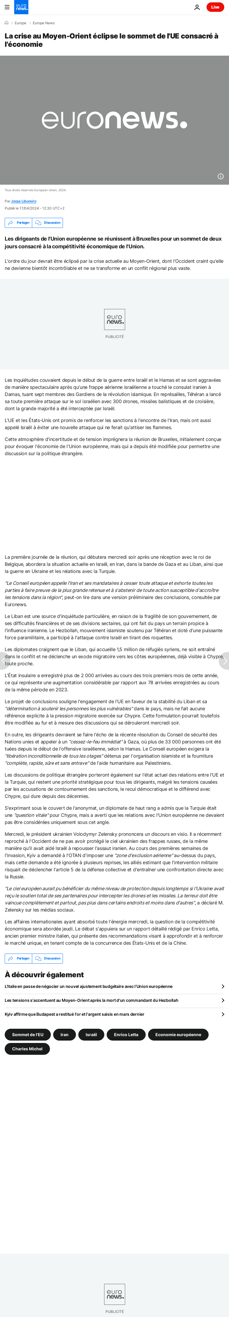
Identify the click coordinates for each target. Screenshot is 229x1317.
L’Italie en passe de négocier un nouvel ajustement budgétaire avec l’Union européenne (89, 986)
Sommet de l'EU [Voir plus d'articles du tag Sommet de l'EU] (27, 1034)
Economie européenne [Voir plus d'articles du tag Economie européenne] (178, 1034)
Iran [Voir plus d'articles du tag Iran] (65, 1034)
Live (215, 6)
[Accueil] (6, 23)
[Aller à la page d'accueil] (21, 7)
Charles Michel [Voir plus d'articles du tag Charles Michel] (27, 1048)
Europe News (44, 23)
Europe (20, 23)
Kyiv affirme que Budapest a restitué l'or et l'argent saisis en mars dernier (74, 1014)
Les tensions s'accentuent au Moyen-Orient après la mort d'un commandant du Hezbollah (91, 1000)
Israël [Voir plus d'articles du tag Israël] (91, 1034)
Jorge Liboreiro (23, 201)
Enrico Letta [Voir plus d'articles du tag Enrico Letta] (126, 1034)
